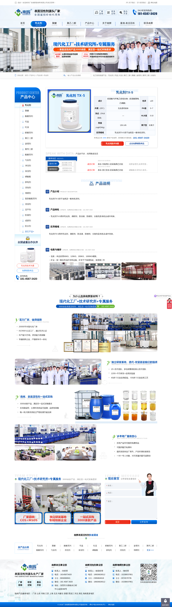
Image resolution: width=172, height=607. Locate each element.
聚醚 (133, 75)
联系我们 (143, 3)
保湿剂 (81, 550)
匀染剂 (54, 550)
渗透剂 (139, 75)
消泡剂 (122, 550)
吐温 (121, 75)
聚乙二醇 (127, 75)
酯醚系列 (40, 550)
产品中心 (32, 75)
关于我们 (132, 3)
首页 (26, 75)
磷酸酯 (95, 550)
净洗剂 (67, 550)
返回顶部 (165, 605)
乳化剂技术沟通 (27, 266)
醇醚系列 (109, 546)
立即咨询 (144, 522)
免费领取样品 (27, 271)
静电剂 (109, 550)
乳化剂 (46, 75)
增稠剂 (136, 550)
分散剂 (153, 75)
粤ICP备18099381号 (97, 604)
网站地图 (154, 3)
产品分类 (39, 75)
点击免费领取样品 (136, 144)
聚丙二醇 (146, 75)
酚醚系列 (67, 546)
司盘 (116, 75)
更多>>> (150, 550)
